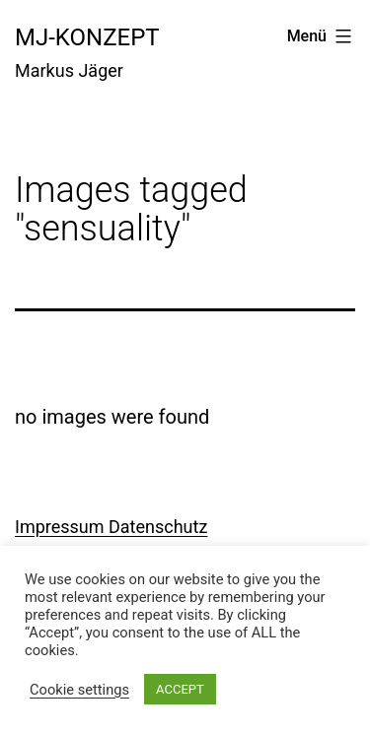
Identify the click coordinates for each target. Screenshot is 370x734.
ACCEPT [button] (180, 689)
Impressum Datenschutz (111, 526)
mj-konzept (87, 37)
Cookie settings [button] (79, 690)
